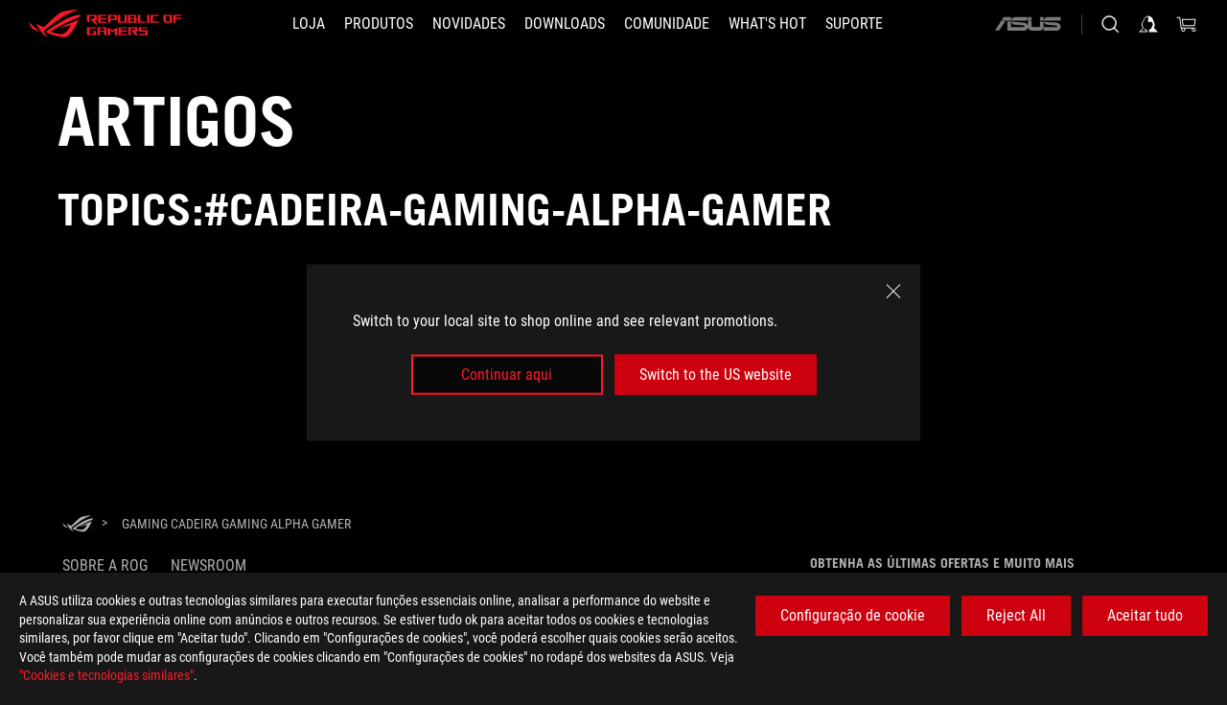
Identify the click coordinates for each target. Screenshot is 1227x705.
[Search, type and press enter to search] (1110, 24)
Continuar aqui (506, 374)
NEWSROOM (208, 565)
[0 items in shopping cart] (1186, 24)
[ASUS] (1027, 24)
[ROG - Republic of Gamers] (105, 24)
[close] (893, 290)
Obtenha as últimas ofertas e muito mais (942, 563)
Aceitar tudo (1145, 615)
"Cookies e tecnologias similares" (106, 675)
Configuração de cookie (852, 615)
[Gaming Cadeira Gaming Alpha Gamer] (236, 523)
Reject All (1016, 615)
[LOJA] (308, 24)
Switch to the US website (715, 374)
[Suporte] (854, 24)
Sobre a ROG (105, 565)
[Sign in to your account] (1148, 24)
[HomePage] (77, 525)
